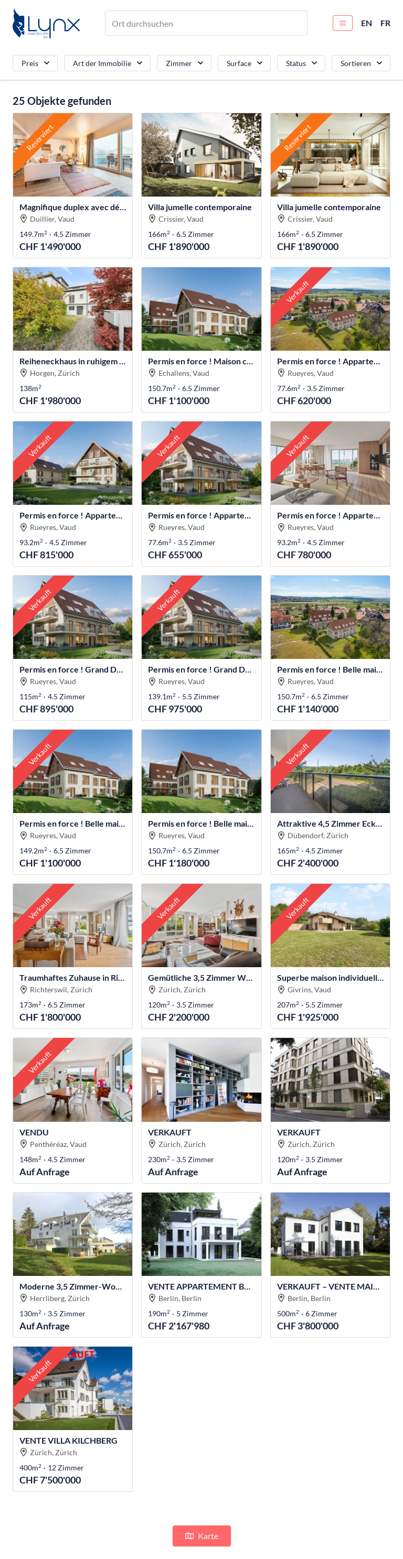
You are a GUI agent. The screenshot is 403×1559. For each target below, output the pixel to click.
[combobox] (206, 23)
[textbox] (145, 23)
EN (366, 23)
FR (385, 23)
